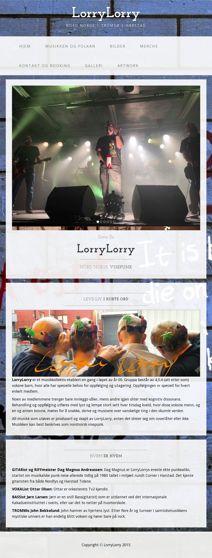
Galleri (94, 65)
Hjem (25, 46)
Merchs (149, 46)
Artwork (128, 65)
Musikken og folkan (70, 46)
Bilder (118, 46)
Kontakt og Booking (45, 65)
